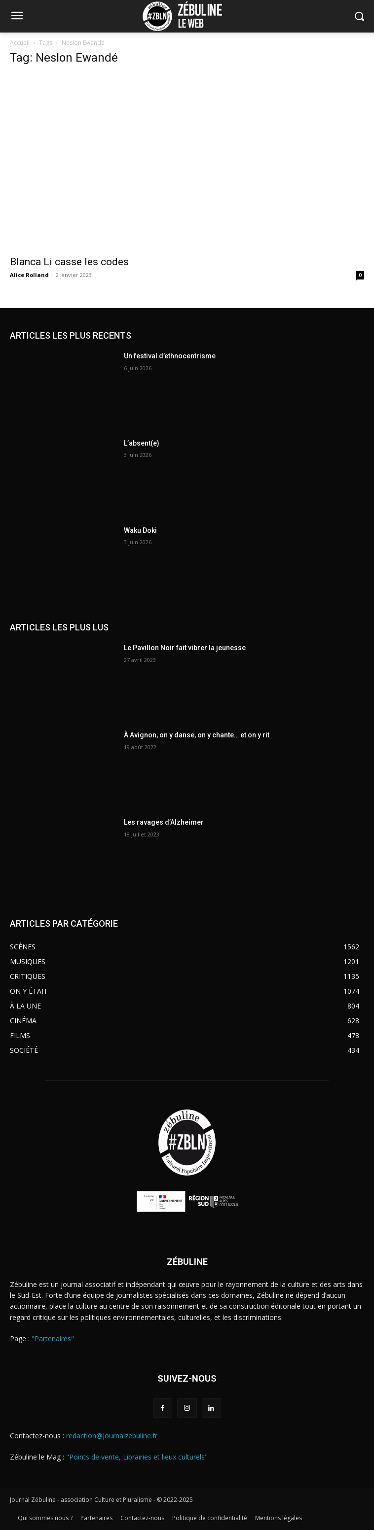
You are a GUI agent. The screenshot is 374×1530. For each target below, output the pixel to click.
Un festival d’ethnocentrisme (170, 356)
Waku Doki (140, 530)
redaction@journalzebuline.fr (111, 1435)
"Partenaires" (53, 1338)
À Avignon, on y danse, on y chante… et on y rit (196, 735)
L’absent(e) (141, 443)
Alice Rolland (29, 274)
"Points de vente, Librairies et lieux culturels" (137, 1456)
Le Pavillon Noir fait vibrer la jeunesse (185, 648)
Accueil (20, 42)
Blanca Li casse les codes (70, 262)
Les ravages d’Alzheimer (164, 822)
